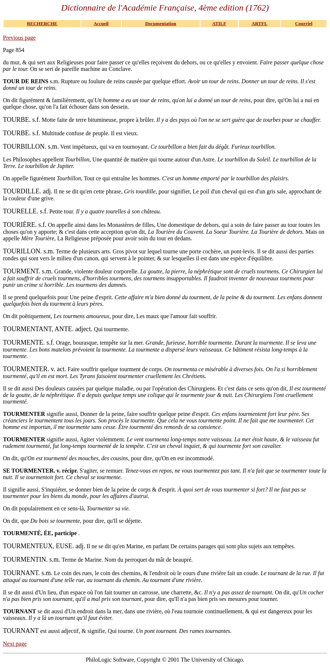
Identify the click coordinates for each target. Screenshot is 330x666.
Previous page (19, 38)
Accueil (100, 23)
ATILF (219, 23)
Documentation (160, 23)
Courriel (304, 23)
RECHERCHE (42, 23)
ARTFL (259, 23)
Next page (15, 644)
